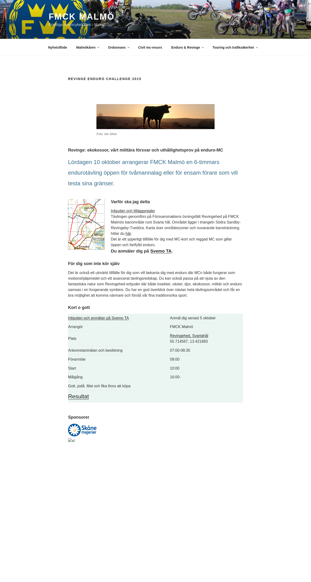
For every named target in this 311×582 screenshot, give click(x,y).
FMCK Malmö (82, 16)
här (128, 234)
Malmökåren (88, 47)
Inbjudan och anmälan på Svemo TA (98, 318)
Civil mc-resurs (150, 47)
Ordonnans (119, 47)
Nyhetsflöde (57, 47)
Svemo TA (161, 251)
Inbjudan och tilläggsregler (133, 211)
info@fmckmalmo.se (153, 513)
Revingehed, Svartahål (189, 336)
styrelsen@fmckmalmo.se (157, 519)
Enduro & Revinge (187, 47)
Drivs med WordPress (63, 571)
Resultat (78, 396)
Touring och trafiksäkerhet (235, 47)
